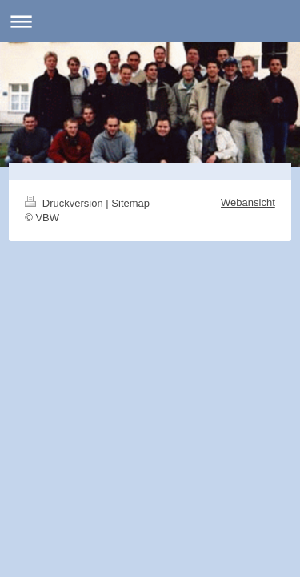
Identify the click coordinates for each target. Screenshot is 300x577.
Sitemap (130, 203)
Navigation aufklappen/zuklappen (150, 21)
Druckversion (65, 203)
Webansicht (248, 202)
